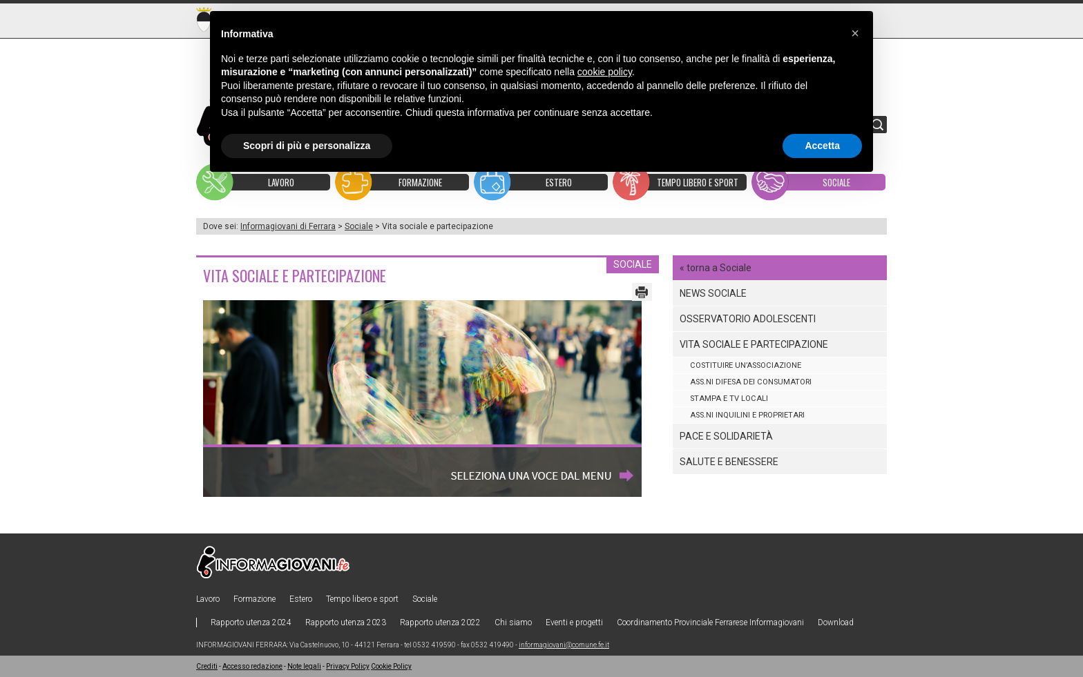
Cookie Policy (391, 666)
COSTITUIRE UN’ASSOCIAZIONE (745, 365)
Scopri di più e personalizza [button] (306, 145)
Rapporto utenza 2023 (345, 622)
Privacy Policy (348, 666)
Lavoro (208, 599)
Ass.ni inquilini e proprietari (747, 415)
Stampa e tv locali (729, 398)
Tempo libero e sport (362, 599)
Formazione (254, 599)
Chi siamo (513, 622)
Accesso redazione (252, 666)
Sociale (359, 226)
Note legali (304, 666)
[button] (855, 33)
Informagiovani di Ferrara (288, 226)
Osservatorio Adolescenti (748, 318)
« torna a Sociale (715, 267)
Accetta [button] (822, 145)
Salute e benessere (729, 461)
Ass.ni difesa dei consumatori (751, 381)
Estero (300, 599)
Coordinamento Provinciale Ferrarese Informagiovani (710, 622)
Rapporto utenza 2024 (251, 622)
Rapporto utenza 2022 (440, 622)
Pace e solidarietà (726, 436)
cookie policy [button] (604, 71)
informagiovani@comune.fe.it (564, 645)
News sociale (713, 293)
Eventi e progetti (574, 622)
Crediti (207, 666)
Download (836, 622)
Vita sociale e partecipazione (754, 344)
